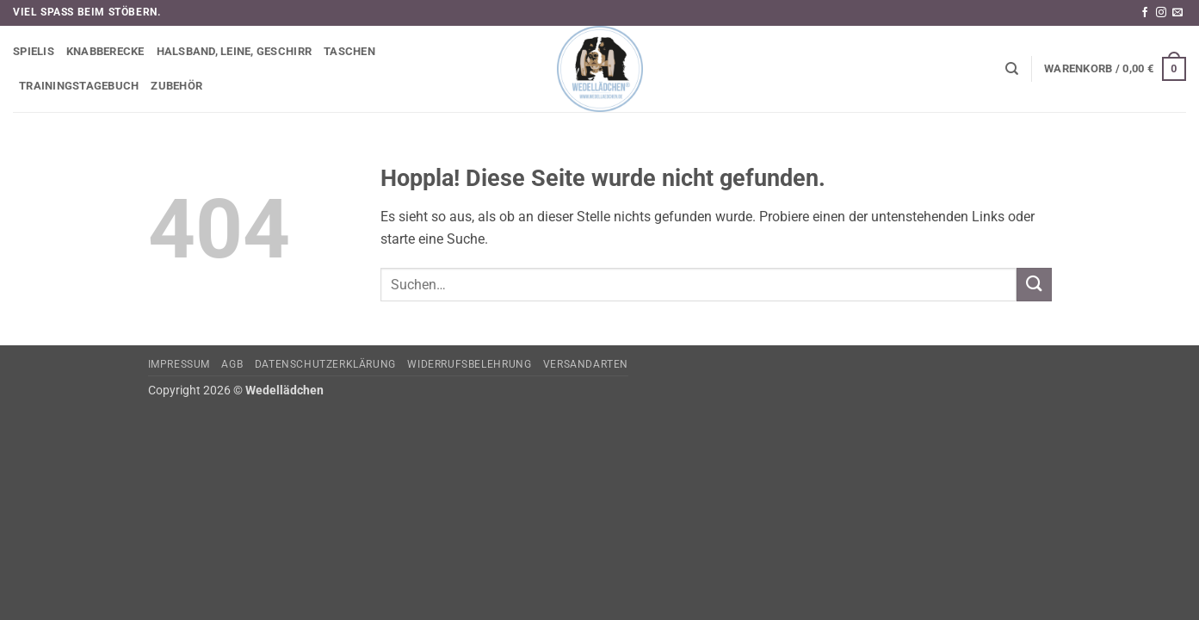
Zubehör (176, 85)
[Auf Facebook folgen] (1145, 13)
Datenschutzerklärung (325, 364)
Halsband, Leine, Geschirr (234, 51)
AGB (232, 364)
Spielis (33, 51)
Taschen (349, 51)
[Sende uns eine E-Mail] (1177, 13)
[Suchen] (1011, 69)
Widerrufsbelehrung (469, 364)
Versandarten (585, 364)
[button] (1115, 69)
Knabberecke (105, 51)
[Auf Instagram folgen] (1161, 13)
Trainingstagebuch (79, 85)
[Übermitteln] (1034, 284)
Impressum (179, 364)
